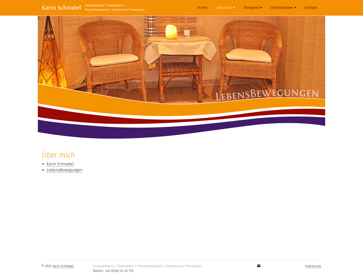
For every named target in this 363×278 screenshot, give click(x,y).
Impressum (313, 266)
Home (203, 7)
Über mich (224, 8)
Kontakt (311, 8)
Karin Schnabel (61, 7)
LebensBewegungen (64, 170)
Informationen (281, 8)
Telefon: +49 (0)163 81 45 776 (113, 271)
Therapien (251, 8)
